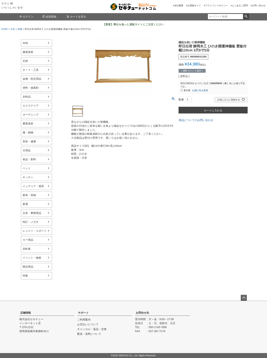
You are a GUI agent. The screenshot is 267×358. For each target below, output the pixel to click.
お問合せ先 (142, 312)
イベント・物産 (32, 257)
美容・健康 (29, 141)
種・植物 (28, 132)
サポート (83, 312)
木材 (12, 29)
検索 (246, 16)
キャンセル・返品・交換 (91, 329)
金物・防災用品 (32, 78)
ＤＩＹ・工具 (31, 69)
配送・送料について (89, 333)
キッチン (28, 177)
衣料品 (27, 96)
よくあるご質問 (240, 5)
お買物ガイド (194, 5)
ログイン (26, 16)
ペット (27, 168)
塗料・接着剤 (31, 87)
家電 (25, 204)
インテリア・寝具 (33, 186)
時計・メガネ (31, 221)
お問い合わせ (258, 5)
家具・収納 (29, 195)
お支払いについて (88, 324)
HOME (4, 29)
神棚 (19, 29)
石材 (25, 60)
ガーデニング (31, 114)
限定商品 (28, 266)
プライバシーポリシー (216, 5)
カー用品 (28, 239)
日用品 (27, 150)
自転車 (27, 248)
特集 (25, 275)
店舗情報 (25, 312)
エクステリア (31, 105)
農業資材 (28, 123)
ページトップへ (244, 298)
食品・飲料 (29, 159)
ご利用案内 (84, 319)
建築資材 (28, 51)
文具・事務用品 (32, 212)
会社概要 (178, 5)
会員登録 (49, 16)
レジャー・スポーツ (35, 230)
